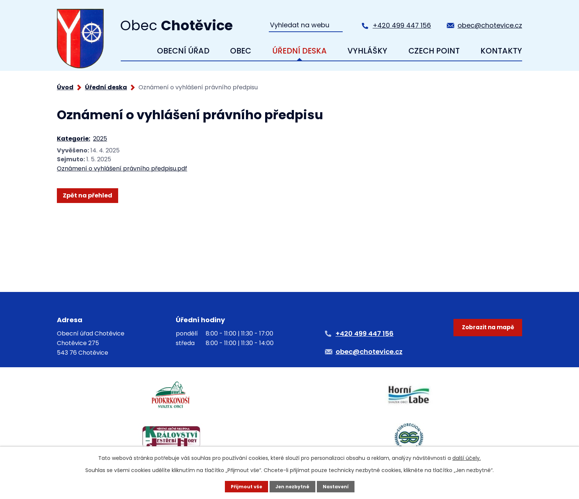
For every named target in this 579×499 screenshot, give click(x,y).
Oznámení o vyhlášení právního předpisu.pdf (122, 168)
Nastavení (339, 486)
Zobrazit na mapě (484, 353)
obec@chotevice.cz (490, 25)
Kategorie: (73, 138)
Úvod (132, 51)
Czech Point (434, 50)
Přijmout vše (242, 486)
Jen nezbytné (292, 486)
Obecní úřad (183, 50)
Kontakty (501, 50)
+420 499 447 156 (402, 25)
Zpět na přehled (90, 195)
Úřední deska (299, 50)
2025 (100, 138)
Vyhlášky (367, 50)
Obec (240, 50)
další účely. (466, 457)
